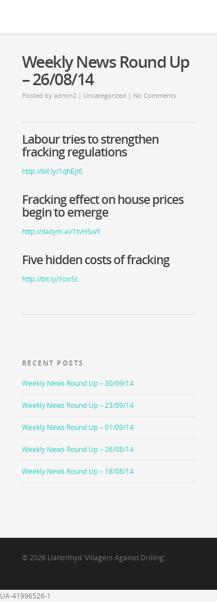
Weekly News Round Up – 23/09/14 (78, 405)
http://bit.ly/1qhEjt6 (52, 171)
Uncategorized (104, 95)
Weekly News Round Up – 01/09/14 (78, 427)
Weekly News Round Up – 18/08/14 (78, 471)
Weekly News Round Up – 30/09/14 (78, 383)
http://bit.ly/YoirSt (50, 279)
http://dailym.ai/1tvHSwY (61, 231)
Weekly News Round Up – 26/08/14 (78, 449)
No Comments (154, 95)
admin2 (65, 95)
